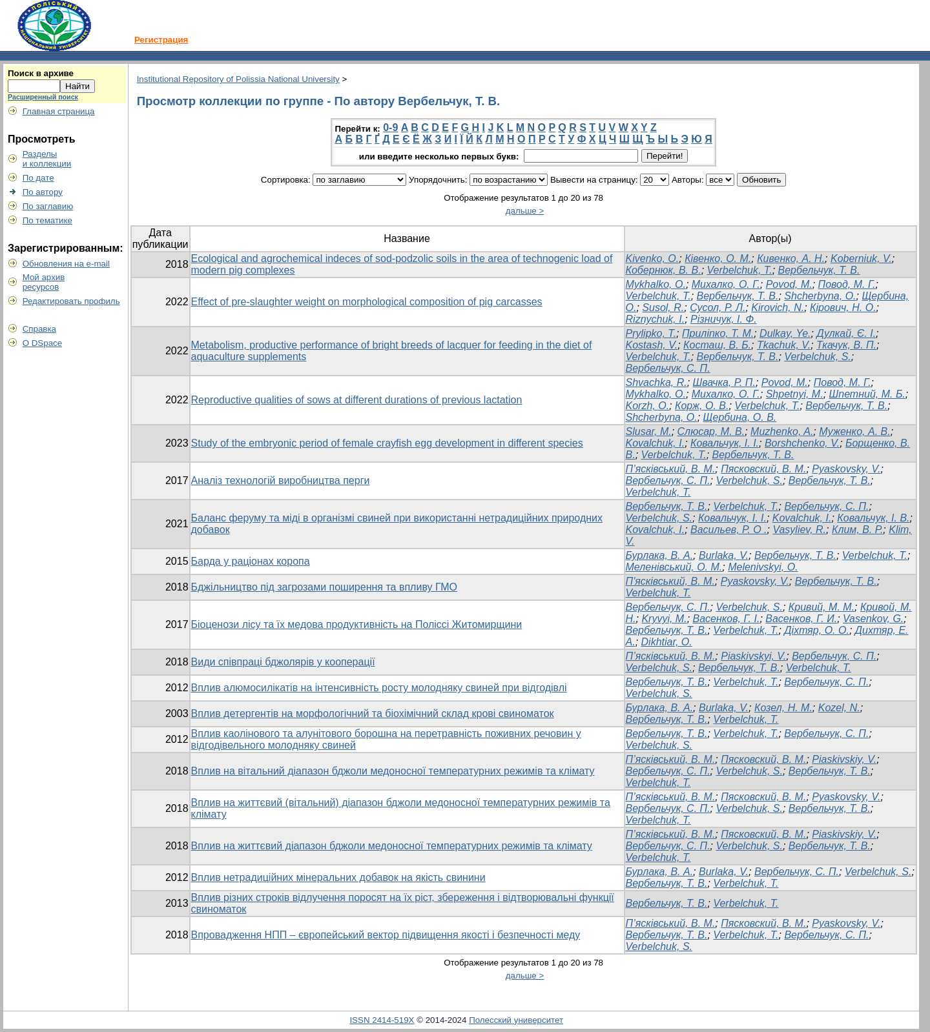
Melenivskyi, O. (763, 567)
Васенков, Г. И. (801, 618)
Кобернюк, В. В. (663, 270)
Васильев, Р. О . (728, 529)
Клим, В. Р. (857, 529)
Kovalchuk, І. (655, 529)
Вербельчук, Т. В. (819, 270)
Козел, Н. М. (783, 707)
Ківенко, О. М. (718, 258)
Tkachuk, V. (784, 344)
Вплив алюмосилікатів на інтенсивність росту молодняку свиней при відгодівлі (379, 687)
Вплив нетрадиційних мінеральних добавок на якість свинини (338, 877)
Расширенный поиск (43, 97)
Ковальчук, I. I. (732, 517)
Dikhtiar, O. (666, 641)
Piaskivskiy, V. (844, 759)
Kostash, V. (652, 344)
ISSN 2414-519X (381, 1020)
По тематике (47, 220)
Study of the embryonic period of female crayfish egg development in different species (387, 443)
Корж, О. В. (701, 405)
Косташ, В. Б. (717, 344)
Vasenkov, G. (873, 618)
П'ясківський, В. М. (670, 581)
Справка (39, 329)
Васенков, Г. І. (726, 618)
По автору (43, 192)
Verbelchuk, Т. (739, 270)
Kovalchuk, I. (655, 443)
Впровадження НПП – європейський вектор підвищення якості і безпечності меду (386, 934)
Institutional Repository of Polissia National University (238, 79)
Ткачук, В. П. (846, 344)
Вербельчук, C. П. (826, 506)
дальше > (525, 211)
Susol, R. (663, 307)
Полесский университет (516, 1020)
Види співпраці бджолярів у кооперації (283, 661)
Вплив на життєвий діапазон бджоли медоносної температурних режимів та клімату (391, 845)
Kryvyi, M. (664, 618)
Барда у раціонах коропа (250, 561)
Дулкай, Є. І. (846, 333)
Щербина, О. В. (740, 417)
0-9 (390, 127)
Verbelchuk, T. (658, 295)
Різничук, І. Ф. (723, 319)
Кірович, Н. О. (843, 307)
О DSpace (43, 343)
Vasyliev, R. (799, 529)
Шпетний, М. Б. (867, 394)
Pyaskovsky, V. (846, 468)
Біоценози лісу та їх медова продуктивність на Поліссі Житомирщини (356, 624)
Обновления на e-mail (66, 263)
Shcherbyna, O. (820, 295)
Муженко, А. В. (854, 431)
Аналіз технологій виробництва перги (280, 480)
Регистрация (161, 40)
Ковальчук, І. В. (873, 517)
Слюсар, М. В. (711, 431)
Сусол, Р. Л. (717, 307)
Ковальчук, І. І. (724, 443)
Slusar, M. (649, 431)
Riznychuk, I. (655, 319)
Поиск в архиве (41, 73)
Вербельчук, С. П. (668, 368)
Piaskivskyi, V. (753, 656)
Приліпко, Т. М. (718, 333)
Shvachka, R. (656, 382)
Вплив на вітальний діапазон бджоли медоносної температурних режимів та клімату (393, 770)
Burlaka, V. (724, 555)
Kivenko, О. (652, 258)
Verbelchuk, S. (817, 356)
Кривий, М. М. (821, 607)
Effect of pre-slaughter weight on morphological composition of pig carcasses (366, 301)
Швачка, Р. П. (724, 382)
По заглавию (48, 206)
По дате (38, 178)
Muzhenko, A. (781, 431)
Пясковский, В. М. (763, 468)
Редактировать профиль (71, 301)
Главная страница (59, 111)
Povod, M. (789, 284)
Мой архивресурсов (44, 282)
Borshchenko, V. (802, 443)
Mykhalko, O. (656, 284)
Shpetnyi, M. (794, 394)
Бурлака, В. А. (660, 555)
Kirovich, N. (777, 307)
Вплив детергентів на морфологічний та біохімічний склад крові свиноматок (372, 713)
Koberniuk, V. (861, 258)
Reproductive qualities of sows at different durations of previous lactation (356, 399)
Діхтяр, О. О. (816, 630)
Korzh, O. (648, 405)
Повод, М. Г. (847, 284)
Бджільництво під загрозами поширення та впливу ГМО (324, 587)
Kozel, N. (839, 707)
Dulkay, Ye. (785, 333)
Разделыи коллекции (47, 158)
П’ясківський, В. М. (671, 468)
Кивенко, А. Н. (791, 258)
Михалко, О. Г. (726, 284)
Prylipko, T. (651, 333)
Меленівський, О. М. (674, 567)
